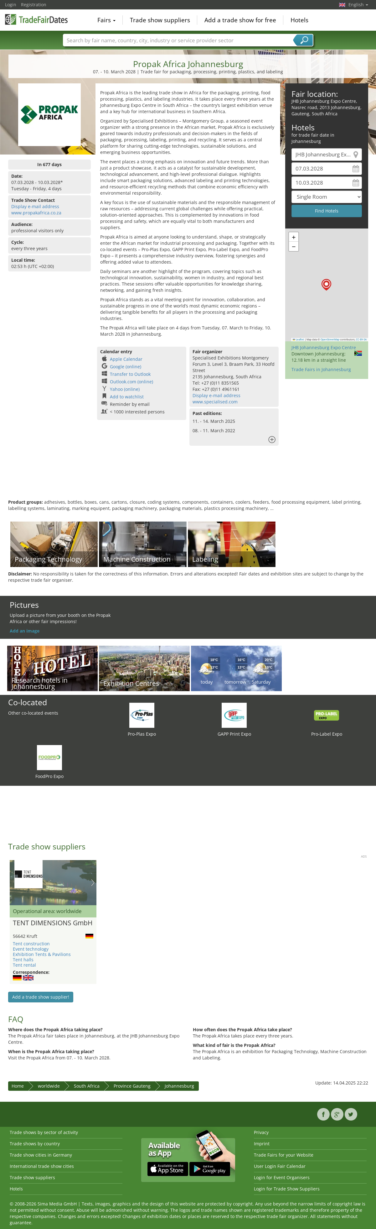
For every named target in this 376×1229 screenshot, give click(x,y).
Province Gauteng (132, 1086)
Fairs (106, 20)
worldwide (49, 1086)
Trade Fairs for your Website (283, 1155)
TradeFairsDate (36, 19)
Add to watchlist (127, 397)
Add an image (24, 631)
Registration (33, 5)
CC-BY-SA (361, 339)
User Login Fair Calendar (280, 1166)
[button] (326, 284)
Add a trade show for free (240, 20)
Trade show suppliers (160, 20)
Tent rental (24, 965)
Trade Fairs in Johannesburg (321, 369)
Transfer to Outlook (130, 374)
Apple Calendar (126, 359)
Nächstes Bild (93, 882)
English (358, 5)
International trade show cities (42, 1166)
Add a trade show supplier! (40, 997)
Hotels (299, 20)
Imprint (262, 1144)
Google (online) (125, 367)
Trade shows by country (35, 1144)
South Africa (87, 1086)
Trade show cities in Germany (41, 1155)
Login (10, 5)
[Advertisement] (188, 479)
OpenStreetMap (330, 339)
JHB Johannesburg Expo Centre (323, 347)
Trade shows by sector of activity (44, 1132)
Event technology (31, 949)
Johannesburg (179, 1086)
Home (18, 1086)
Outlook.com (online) (131, 382)
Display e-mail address (35, 206)
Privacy (261, 1132)
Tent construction (31, 944)
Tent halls (23, 960)
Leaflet (298, 339)
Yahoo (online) (125, 389)
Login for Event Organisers (282, 1177)
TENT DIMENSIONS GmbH (52, 923)
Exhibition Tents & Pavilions (42, 954)
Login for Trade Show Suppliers (287, 1189)
